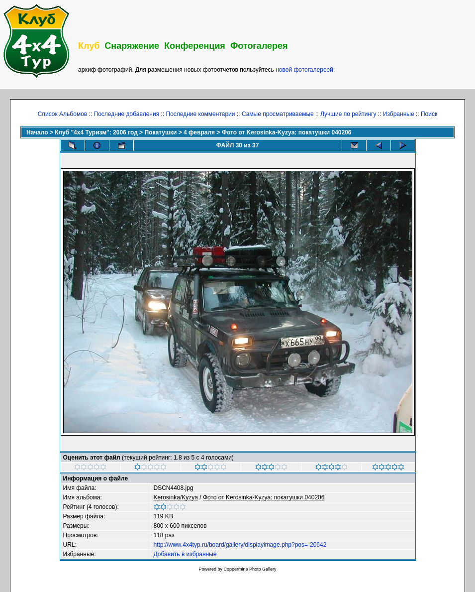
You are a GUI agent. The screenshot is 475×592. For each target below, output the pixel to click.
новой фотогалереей (304, 69)
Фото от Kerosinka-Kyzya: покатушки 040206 (287, 132)
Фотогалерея (259, 46)
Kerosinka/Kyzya (176, 497)
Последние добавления (127, 114)
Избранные (398, 114)
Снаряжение (131, 46)
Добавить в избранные (185, 554)
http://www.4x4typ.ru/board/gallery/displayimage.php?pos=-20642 (240, 544)
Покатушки (160, 132)
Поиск (429, 114)
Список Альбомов (62, 114)
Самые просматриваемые (278, 114)
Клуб (88, 46)
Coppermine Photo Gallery (249, 569)
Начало (37, 132)
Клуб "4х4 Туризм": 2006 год (96, 132)
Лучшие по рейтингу (348, 114)
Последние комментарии (200, 114)
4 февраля (199, 132)
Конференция (194, 46)
